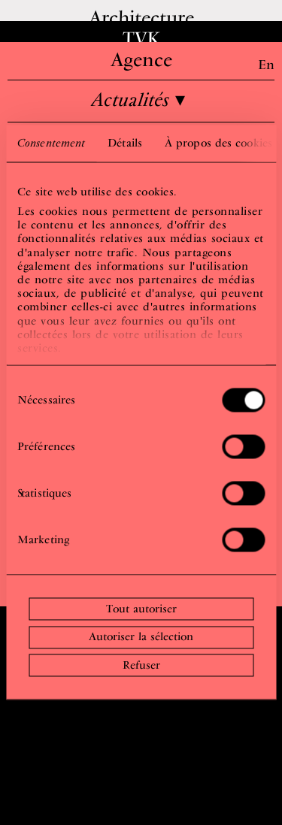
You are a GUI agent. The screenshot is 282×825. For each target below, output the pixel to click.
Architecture (141, 17)
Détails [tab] (125, 143)
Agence (141, 59)
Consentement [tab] (51, 143)
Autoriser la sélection (141, 637)
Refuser (141, 665)
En (266, 64)
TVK (141, 38)
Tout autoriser (141, 608)
